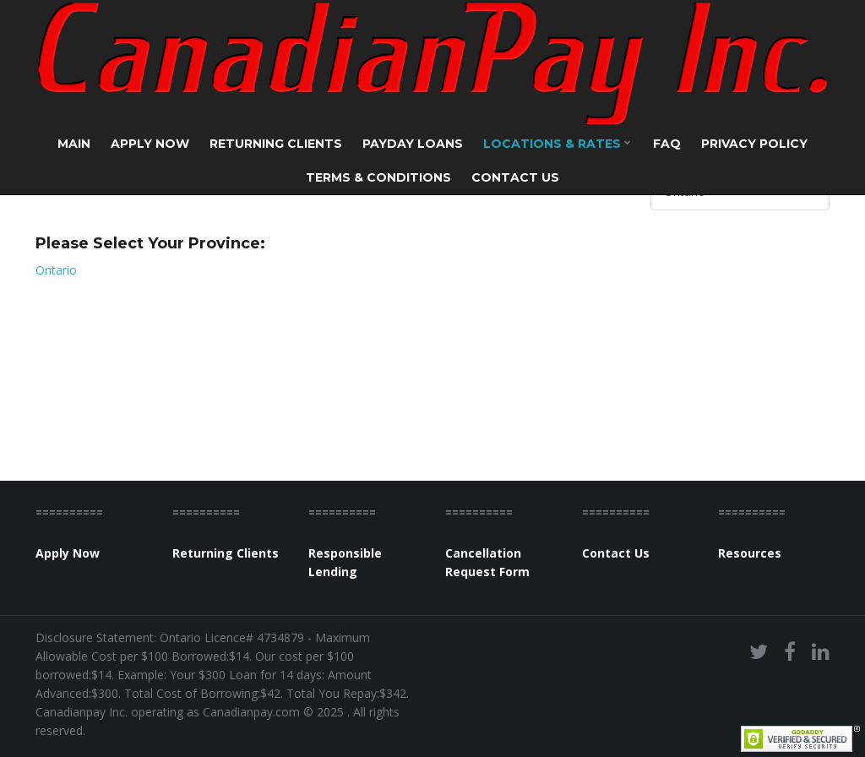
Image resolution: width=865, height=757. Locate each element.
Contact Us (515, 177)
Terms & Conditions (378, 177)
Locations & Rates (557, 143)
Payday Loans (412, 143)
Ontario (56, 270)
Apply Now (150, 143)
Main (73, 143)
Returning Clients (275, 143)
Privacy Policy (754, 143)
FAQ (667, 143)
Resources (749, 553)
